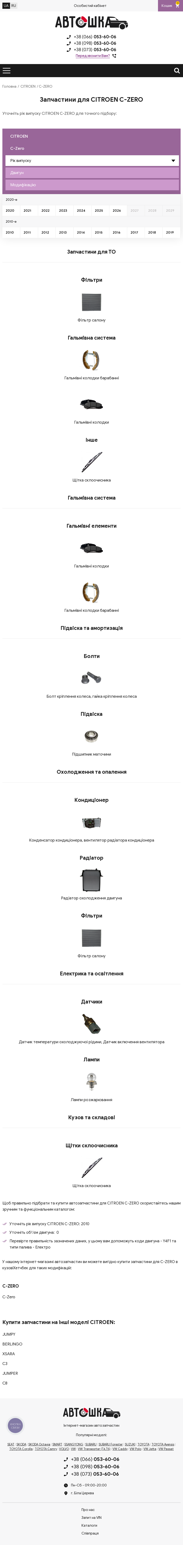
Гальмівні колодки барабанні (91, 378)
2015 (98, 233)
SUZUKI (130, 1444)
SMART (57, 1444)
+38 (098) (95, 43)
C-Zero (17, 148)
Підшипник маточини (91, 754)
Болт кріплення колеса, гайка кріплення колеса (91, 696)
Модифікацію (23, 184)
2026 (117, 211)
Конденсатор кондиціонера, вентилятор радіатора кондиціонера (91, 840)
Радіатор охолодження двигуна (91, 898)
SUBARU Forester (111, 1444)
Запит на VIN (91, 1517)
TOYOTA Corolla (21, 1449)
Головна (9, 86)
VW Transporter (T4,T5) (94, 1449)
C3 (4, 1363)
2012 (45, 233)
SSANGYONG (73, 1444)
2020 (10, 211)
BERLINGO (12, 1344)
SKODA (21, 1444)
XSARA (8, 1353)
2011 (27, 233)
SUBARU (91, 1444)
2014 (81, 233)
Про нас (88, 1510)
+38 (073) (95, 49)
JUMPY (8, 1334)
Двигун (17, 172)
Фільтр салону (92, 320)
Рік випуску (20, 160)
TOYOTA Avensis (163, 1444)
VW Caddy (119, 1449)
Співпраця (90, 1533)
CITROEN (28, 86)
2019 (170, 233)
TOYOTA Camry (46, 1449)
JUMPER (10, 1373)
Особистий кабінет (90, 6)
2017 (134, 233)
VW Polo (135, 1449)
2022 (45, 211)
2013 (63, 233)
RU (13, 6)
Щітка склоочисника (91, 480)
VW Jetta (149, 1449)
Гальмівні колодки (91, 422)
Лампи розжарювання (91, 1099)
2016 (116, 233)
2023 (63, 211)
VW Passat (166, 1449)
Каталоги (89, 1525)
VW (73, 1449)
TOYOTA (143, 1444)
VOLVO (64, 1449)
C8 (4, 1383)
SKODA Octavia (39, 1444)
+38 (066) (95, 37)
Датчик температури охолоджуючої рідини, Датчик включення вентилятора (91, 1041)
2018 (152, 233)
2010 (10, 233)
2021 (27, 211)
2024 (81, 211)
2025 (99, 211)
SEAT (10, 1444)
